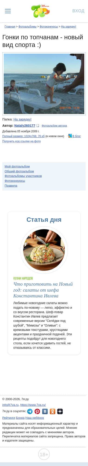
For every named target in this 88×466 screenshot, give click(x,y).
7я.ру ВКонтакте (45, 411)
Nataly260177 (24, 125)
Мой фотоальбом (17, 166)
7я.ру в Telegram (30, 411)
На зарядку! (68, 26)
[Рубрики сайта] (8, 11)
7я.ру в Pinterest (37, 411)
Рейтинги (8, 418)
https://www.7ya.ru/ (33, 405)
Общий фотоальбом (19, 171)
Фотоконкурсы (49, 26)
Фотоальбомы (27, 26)
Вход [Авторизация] (78, 10)
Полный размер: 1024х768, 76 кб (23, 136)
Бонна (20, 418)
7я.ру (60, 411)
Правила (11, 185)
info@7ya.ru (10, 405)
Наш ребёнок (34, 418)
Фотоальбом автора (54, 125)
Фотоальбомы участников (23, 176)
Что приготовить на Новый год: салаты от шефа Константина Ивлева (43, 290)
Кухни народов (23, 278)
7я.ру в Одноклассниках (52, 411)
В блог (76, 136)
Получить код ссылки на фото (21, 141)
